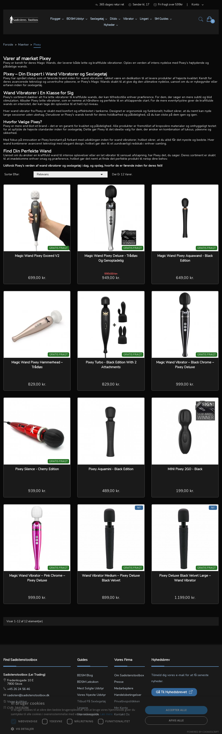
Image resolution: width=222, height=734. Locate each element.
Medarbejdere (123, 688)
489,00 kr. (111, 491)
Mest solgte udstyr (90, 688)
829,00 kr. (37, 384)
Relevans (70, 174)
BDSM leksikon (87, 682)
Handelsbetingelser (127, 695)
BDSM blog (85, 675)
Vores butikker (16, 702)
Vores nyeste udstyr (91, 695)
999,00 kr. (185, 384)
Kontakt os (122, 714)
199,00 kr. (185, 491)
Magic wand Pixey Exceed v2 (37, 256)
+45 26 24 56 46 (18, 689)
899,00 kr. (111, 597)
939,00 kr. (37, 491)
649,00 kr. (185, 277)
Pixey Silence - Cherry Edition (37, 469)
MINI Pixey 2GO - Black (185, 469)
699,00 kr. (37, 277)
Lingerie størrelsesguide (88, 711)
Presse (119, 682)
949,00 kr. (111, 277)
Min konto (121, 708)
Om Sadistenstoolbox (129, 675)
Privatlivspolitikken (127, 701)
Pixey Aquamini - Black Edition (110, 469)
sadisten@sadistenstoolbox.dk (27, 695)
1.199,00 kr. (185, 597)
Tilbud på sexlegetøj (91, 701)
